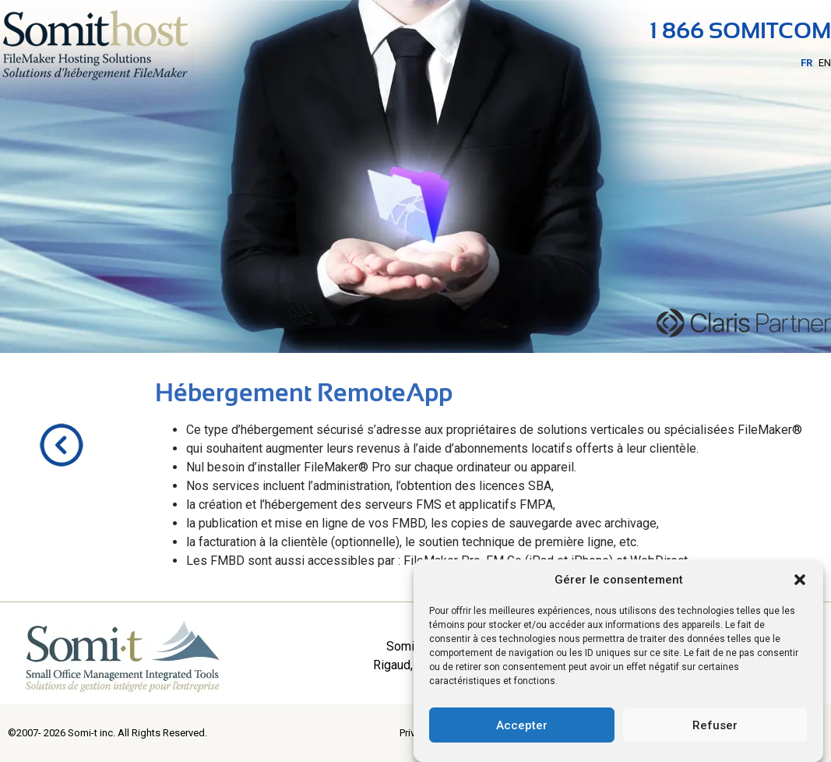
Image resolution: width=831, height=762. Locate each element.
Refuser (715, 725)
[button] (800, 579)
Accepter (522, 725)
